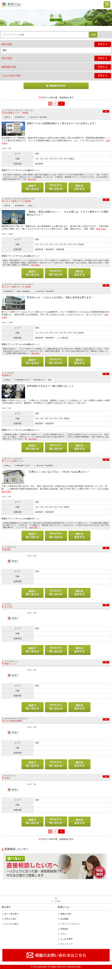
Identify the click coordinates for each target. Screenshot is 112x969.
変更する (102, 44)
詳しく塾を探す (12, 914)
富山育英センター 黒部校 (16, 113)
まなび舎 (8, 606)
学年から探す (11, 919)
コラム (63, 934)
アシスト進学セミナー (14, 461)
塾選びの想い (66, 914)
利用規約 (64, 929)
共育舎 (7, 778)
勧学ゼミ (8, 375)
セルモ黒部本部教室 (13, 721)
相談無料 (54, 866)
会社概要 (64, 919)
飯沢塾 (7, 549)
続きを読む (32, 179)
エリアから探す (12, 924)
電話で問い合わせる (33, 187)
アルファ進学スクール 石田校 (17, 287)
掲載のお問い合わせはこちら (56, 955)
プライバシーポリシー (70, 924)
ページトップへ (56, 900)
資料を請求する (79, 187)
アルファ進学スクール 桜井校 (17, 201)
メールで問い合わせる (56, 187)
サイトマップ (66, 944)
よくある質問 (66, 939)
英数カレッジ (10, 664)
